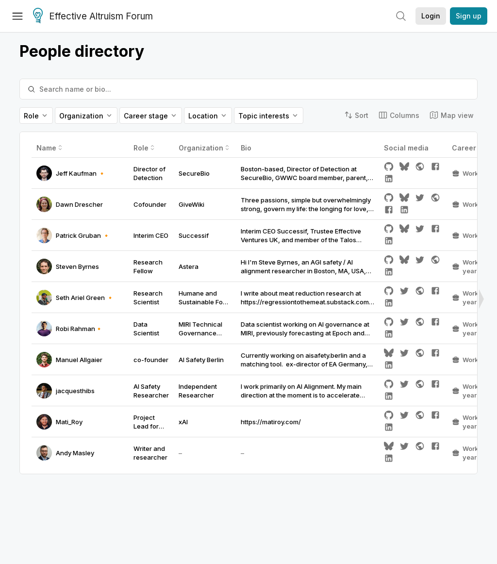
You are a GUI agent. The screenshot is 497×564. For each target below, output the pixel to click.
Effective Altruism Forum (93, 16)
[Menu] (17, 16)
